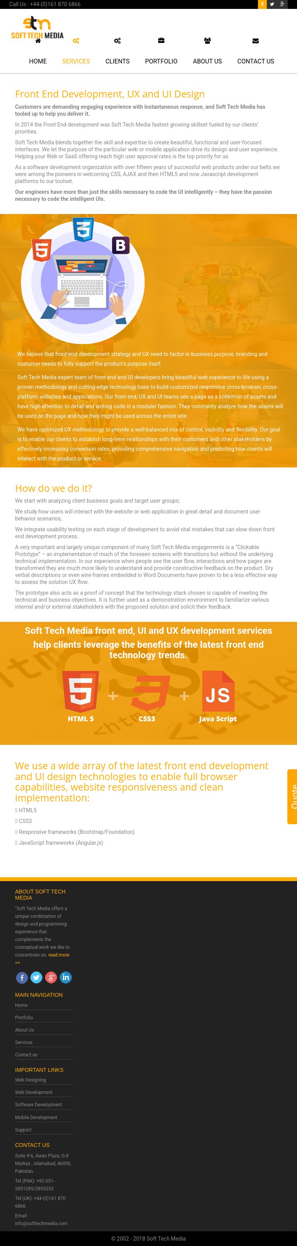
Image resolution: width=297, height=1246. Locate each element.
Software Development (38, 1104)
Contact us (26, 1055)
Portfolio (161, 51)
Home (37, 51)
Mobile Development (36, 1117)
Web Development (34, 1092)
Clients (118, 51)
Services (76, 51)
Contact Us (255, 51)
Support (23, 1130)
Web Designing (30, 1080)
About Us (207, 51)
